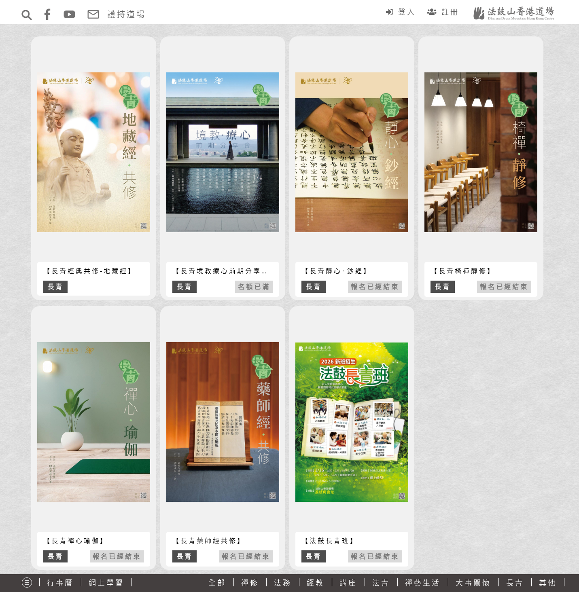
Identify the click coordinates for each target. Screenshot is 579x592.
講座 (348, 582)
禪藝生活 (423, 582)
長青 (515, 582)
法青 (381, 582)
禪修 (250, 582)
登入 (402, 11)
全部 (217, 582)
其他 (548, 582)
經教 (315, 582)
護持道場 (126, 14)
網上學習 (106, 582)
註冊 (444, 11)
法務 (283, 582)
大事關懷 (473, 582)
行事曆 (60, 582)
